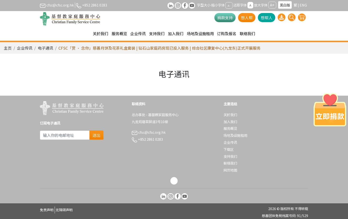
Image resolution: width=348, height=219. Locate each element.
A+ (272, 5)
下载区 (229, 149)
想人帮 (247, 17)
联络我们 (247, 33)
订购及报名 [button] (226, 33)
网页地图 (230, 170)
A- (229, 5)
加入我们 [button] (175, 33)
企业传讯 (24, 48)
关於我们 (230, 114)
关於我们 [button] (100, 33)
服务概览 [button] (119, 33)
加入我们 (230, 121)
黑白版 (285, 4)
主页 (8, 48)
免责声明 (46, 209)
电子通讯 (45, 48)
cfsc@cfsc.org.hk (57, 4)
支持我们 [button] (157, 33)
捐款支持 (225, 17)
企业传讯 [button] (138, 33)
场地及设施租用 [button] (200, 33)
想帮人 (266, 17)
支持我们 (230, 156)
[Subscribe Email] (65, 135)
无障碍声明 (64, 209)
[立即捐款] (330, 110)
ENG (303, 4)
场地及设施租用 (235, 135)
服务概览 (230, 128)
